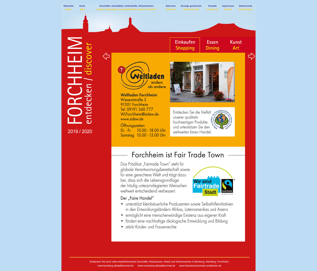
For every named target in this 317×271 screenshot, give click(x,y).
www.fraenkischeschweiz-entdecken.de (200, 265)
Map (82, 9)
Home (69, 9)
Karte (82, 6)
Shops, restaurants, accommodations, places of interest (126, 9)
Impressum (228, 6)
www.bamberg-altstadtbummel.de (116, 265)
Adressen (171, 6)
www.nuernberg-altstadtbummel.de (156, 265)
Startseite (68, 6)
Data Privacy (245, 9)
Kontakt (212, 6)
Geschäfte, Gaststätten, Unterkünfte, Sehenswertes (126, 6)
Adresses (171, 9)
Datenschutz (245, 6)
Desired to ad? (191, 9)
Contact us (212, 9)
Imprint (228, 9)
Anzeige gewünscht (191, 6)
